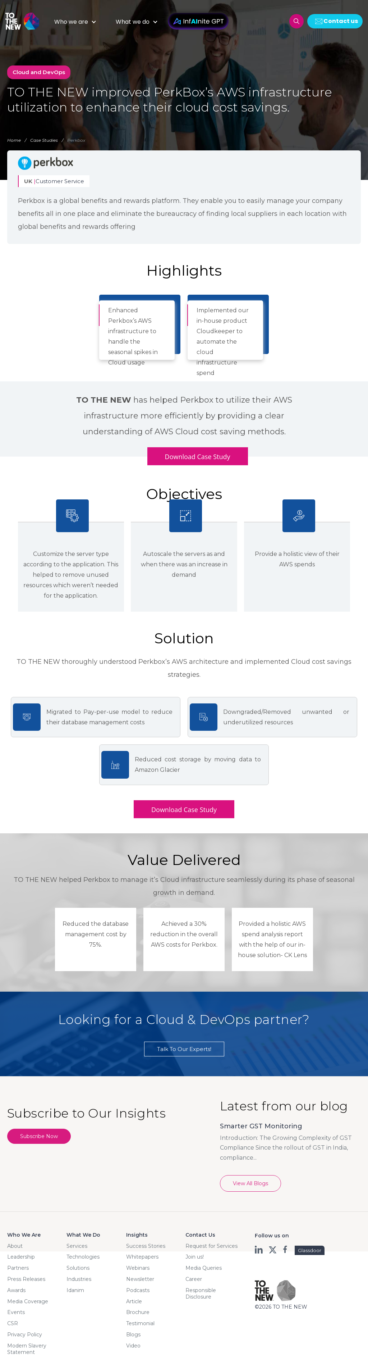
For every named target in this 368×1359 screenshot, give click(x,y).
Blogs (133, 1334)
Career (193, 1279)
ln (259, 1250)
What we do (133, 22)
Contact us (340, 21)
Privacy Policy (24, 1334)
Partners (18, 1268)
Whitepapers (142, 1257)
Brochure (138, 1312)
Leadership (21, 1257)
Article (134, 1301)
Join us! (194, 1257)
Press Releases (26, 1279)
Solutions (77, 1268)
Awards (16, 1290)
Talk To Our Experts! (184, 1049)
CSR (12, 1323)
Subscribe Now (39, 1136)
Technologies (83, 1257)
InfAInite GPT (198, 21)
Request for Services (211, 1246)
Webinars (138, 1268)
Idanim (75, 1290)
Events (16, 1312)
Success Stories (145, 1246)
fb (285, 1250)
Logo (25, 21)
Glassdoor (309, 1250)
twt (272, 1250)
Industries (78, 1279)
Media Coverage (27, 1301)
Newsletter (140, 1279)
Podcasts (138, 1290)
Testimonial (140, 1323)
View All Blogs (250, 1183)
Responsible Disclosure (200, 1293)
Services (76, 1246)
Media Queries (203, 1268)
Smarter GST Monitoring (261, 1126)
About (15, 1246)
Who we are (71, 22)
